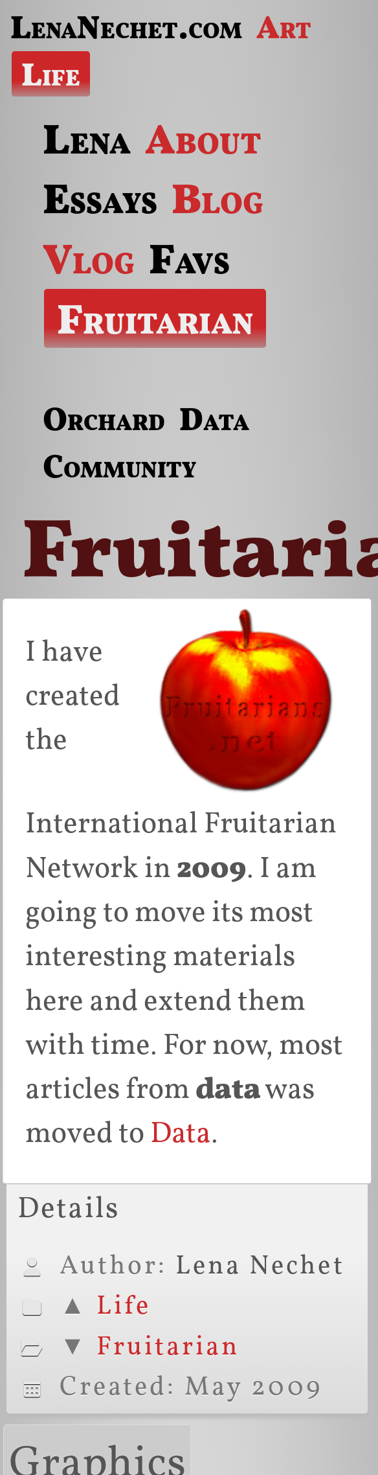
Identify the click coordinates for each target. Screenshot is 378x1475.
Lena (87, 138)
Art (283, 26)
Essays (100, 198)
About (203, 138)
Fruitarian (155, 318)
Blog (217, 198)
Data (214, 418)
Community (119, 465)
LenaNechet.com (126, 26)
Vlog (89, 258)
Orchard (104, 418)
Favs (189, 258)
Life (50, 73)
